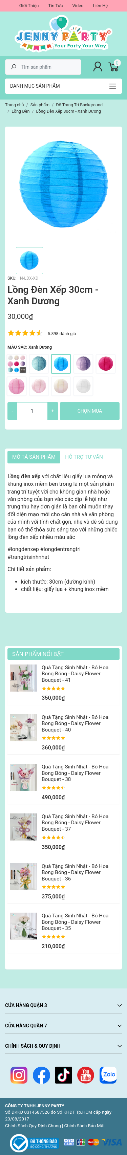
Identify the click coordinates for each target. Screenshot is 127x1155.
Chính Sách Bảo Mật (84, 1125)
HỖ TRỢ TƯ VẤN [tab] (84, 457)
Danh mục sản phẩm (35, 86)
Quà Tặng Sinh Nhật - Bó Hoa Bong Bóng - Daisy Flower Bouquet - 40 (75, 723)
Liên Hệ (100, 5)
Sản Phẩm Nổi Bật (38, 654)
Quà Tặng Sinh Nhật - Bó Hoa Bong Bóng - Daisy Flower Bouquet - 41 (75, 673)
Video (78, 5)
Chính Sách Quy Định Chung (33, 1125)
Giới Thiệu (29, 5)
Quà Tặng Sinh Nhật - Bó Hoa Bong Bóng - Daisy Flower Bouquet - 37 (75, 822)
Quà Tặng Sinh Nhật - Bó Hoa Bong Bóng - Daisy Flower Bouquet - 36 (75, 872)
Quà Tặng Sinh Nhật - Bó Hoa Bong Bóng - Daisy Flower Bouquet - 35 (75, 922)
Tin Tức (55, 5)
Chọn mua (90, 411)
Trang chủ (14, 104)
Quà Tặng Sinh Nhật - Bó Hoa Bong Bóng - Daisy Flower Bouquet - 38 (75, 773)
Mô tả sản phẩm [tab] (34, 457)
